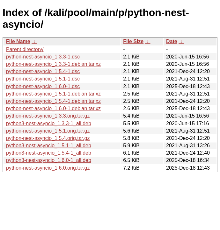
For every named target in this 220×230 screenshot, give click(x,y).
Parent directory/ (24, 49)
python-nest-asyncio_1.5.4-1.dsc (43, 71)
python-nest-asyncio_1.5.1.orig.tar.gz (48, 131)
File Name (18, 41)
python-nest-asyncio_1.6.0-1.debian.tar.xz (53, 108)
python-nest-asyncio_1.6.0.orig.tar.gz (48, 168)
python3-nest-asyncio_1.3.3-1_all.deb (48, 123)
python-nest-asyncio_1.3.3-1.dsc (43, 56)
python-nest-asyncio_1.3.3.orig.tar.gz (48, 116)
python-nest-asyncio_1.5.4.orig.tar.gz (48, 138)
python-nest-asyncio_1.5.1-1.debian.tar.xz (53, 93)
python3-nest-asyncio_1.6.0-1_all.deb (48, 160)
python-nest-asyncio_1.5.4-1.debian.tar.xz (53, 101)
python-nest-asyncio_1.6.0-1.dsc (43, 86)
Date (171, 41)
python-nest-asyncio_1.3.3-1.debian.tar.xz (53, 64)
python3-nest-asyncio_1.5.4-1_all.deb (48, 153)
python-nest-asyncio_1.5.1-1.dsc (43, 78)
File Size (133, 41)
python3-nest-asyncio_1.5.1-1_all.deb (48, 145)
